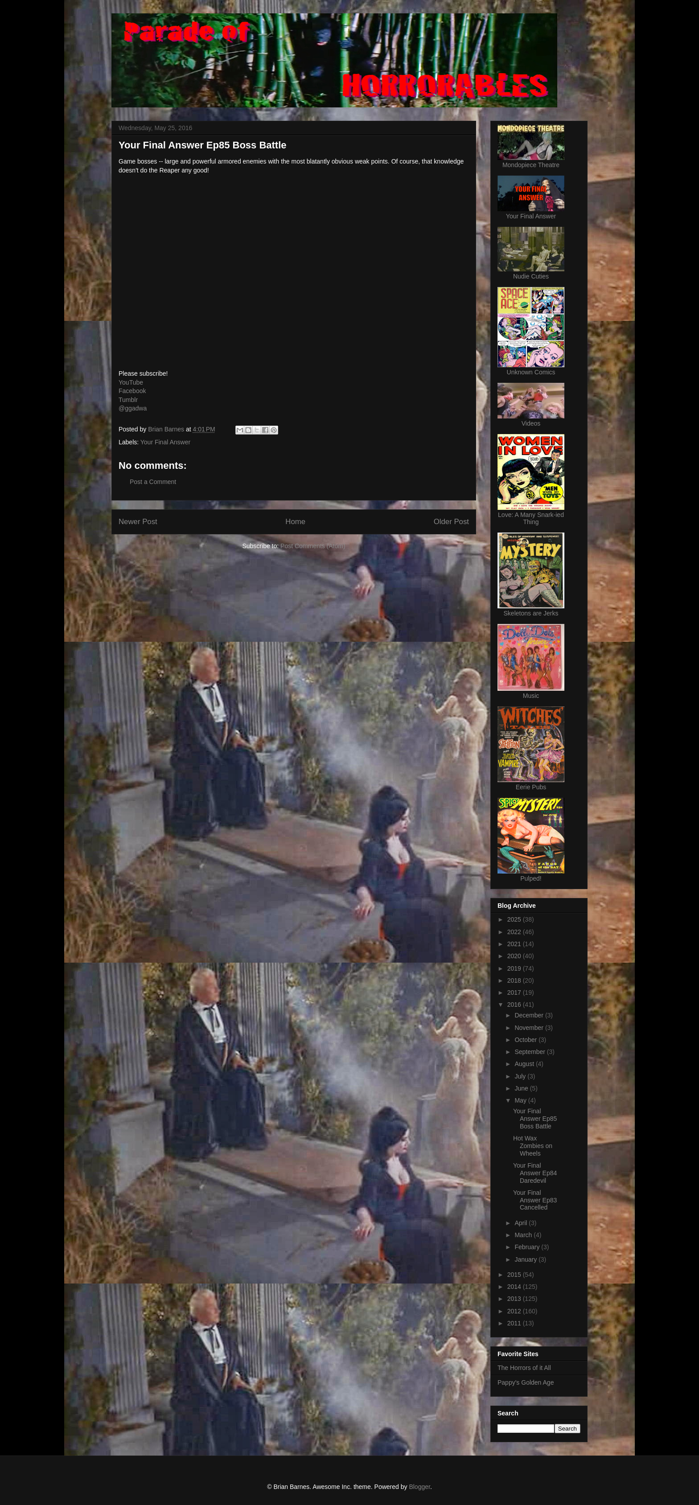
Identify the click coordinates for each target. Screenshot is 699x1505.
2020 (515, 956)
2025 (515, 919)
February (527, 1247)
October (526, 1039)
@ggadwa (133, 408)
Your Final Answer (165, 442)
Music (531, 695)
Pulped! (530, 878)
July (520, 1076)
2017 (515, 992)
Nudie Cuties (531, 276)
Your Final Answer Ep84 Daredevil (535, 1173)
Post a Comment (153, 481)
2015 (515, 1274)
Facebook (132, 390)
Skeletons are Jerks (531, 613)
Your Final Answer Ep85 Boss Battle (535, 1118)
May (521, 1100)
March (524, 1234)
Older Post (451, 521)
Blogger (419, 1486)
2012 (515, 1311)
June (522, 1088)
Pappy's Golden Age (526, 1382)
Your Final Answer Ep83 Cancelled (535, 1200)
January (526, 1259)
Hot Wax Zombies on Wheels (532, 1146)
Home (295, 521)
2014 (515, 1286)
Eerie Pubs (531, 787)
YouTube (131, 382)
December (529, 1015)
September (530, 1051)
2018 (515, 980)
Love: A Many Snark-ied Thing (531, 518)
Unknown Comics (531, 372)
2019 (515, 968)
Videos (531, 423)
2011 (515, 1323)
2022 (515, 931)
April (521, 1222)
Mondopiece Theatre (530, 164)
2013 (515, 1298)
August (524, 1063)
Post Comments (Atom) (312, 546)
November (529, 1027)
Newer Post (138, 521)
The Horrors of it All (524, 1367)
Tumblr (128, 399)
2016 (515, 1004)
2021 (515, 943)
